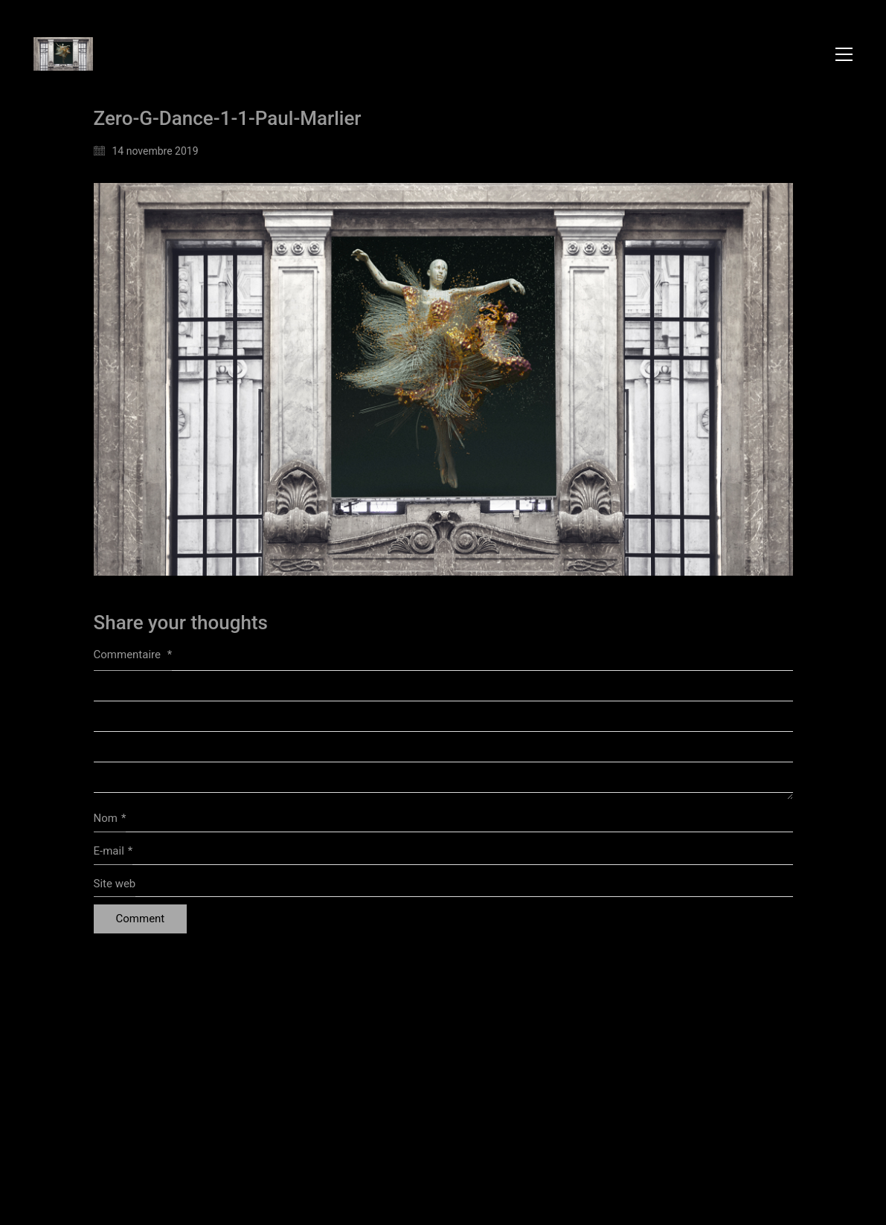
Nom (110, 818)
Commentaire (133, 654)
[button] (844, 54)
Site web (115, 883)
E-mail (113, 851)
